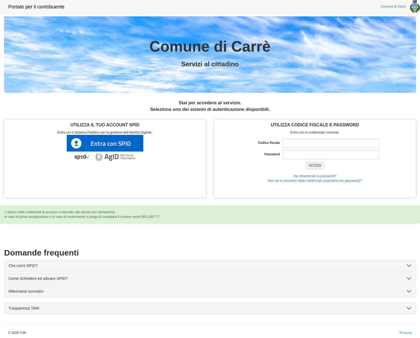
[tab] (210, 265)
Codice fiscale (270, 143)
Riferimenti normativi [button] (25, 291)
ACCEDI (315, 165)
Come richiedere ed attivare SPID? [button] (38, 278)
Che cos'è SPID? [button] (22, 265)
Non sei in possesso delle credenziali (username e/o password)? (315, 181)
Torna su (405, 333)
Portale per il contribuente (36, 7)
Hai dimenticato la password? (314, 176)
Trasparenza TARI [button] (23, 308)
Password (273, 154)
